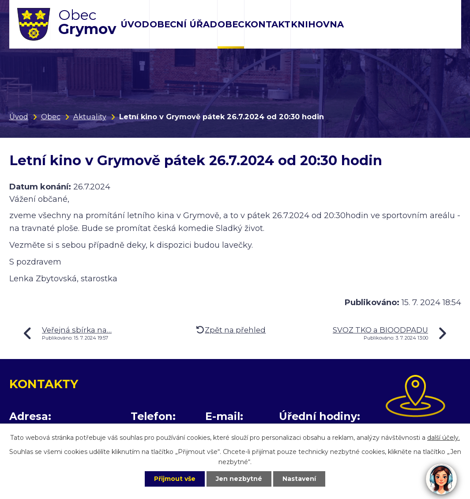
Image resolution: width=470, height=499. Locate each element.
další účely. (443, 438)
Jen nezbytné (239, 479)
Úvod (134, 24)
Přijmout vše (175, 479)
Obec (231, 24)
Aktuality (89, 116)
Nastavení (299, 479)
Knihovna (317, 24)
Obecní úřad (183, 24)
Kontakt (267, 24)
